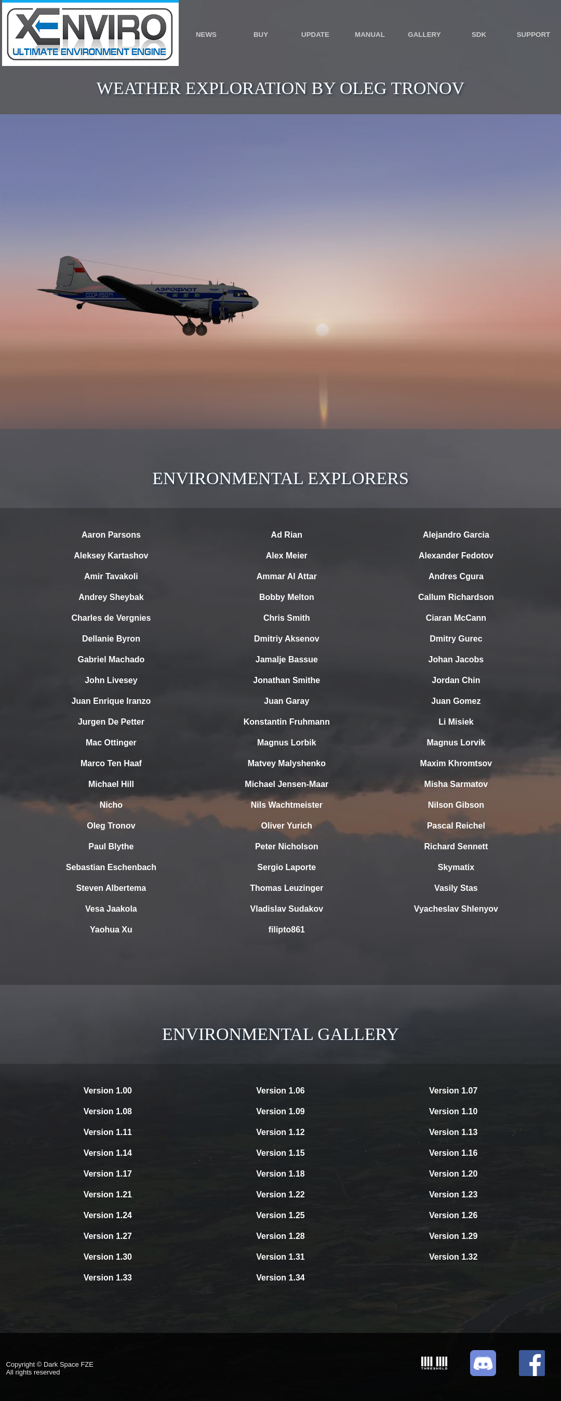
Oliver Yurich (286, 825)
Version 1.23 (453, 1194)
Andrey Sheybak (110, 597)
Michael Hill (111, 784)
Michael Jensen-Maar (286, 784)
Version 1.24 (108, 1215)
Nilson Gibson (456, 804)
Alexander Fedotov (456, 555)
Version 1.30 (108, 1256)
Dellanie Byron (111, 638)
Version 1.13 (453, 1132)
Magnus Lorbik (286, 742)
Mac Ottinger (111, 742)
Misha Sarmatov (456, 784)
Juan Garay (286, 701)
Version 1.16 (453, 1153)
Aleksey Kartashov (111, 555)
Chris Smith (286, 617)
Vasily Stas (456, 888)
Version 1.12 (280, 1132)
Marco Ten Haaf (111, 763)
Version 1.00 (108, 1090)
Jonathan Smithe (286, 680)
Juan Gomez (455, 701)
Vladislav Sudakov (287, 908)
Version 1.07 (453, 1090)
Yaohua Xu (111, 929)
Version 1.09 (280, 1111)
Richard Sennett (456, 846)
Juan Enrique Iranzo (111, 701)
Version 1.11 (108, 1132)
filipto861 (287, 929)
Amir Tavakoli (111, 576)
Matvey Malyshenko (287, 763)
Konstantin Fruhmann (287, 721)
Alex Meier (287, 555)
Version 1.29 (453, 1236)
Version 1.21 (108, 1194)
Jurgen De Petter (111, 721)
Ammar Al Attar (287, 576)
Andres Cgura (456, 576)
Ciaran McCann (456, 617)
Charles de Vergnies (111, 617)
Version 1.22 (280, 1194)
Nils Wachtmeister (287, 804)
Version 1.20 (453, 1173)
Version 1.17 (108, 1173)
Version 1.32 (453, 1256)
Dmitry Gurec (456, 638)
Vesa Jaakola (111, 908)
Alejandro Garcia (456, 534)
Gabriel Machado (110, 659)
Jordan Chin (456, 680)
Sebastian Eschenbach (111, 867)
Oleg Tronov (111, 825)
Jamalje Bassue (287, 659)
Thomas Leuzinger (286, 888)
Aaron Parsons (111, 534)
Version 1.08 (108, 1111)
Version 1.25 (280, 1215)
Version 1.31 (280, 1256)
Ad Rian (286, 534)
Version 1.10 (453, 1111)
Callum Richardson (456, 597)
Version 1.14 (108, 1153)
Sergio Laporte (286, 867)
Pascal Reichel (456, 825)
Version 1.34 (280, 1277)
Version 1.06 (280, 1090)
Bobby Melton (286, 597)
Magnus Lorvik (455, 742)
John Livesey (111, 680)
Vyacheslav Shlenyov (456, 908)
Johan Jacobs (456, 659)
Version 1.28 (280, 1236)
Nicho (111, 804)
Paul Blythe (110, 846)
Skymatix (456, 867)
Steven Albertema (111, 888)
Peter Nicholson (286, 846)
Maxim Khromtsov (456, 763)
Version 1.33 (108, 1277)
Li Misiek (456, 721)
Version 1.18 (280, 1173)
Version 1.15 (280, 1153)
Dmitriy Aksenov (286, 638)
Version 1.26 (453, 1215)
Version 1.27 (108, 1236)
